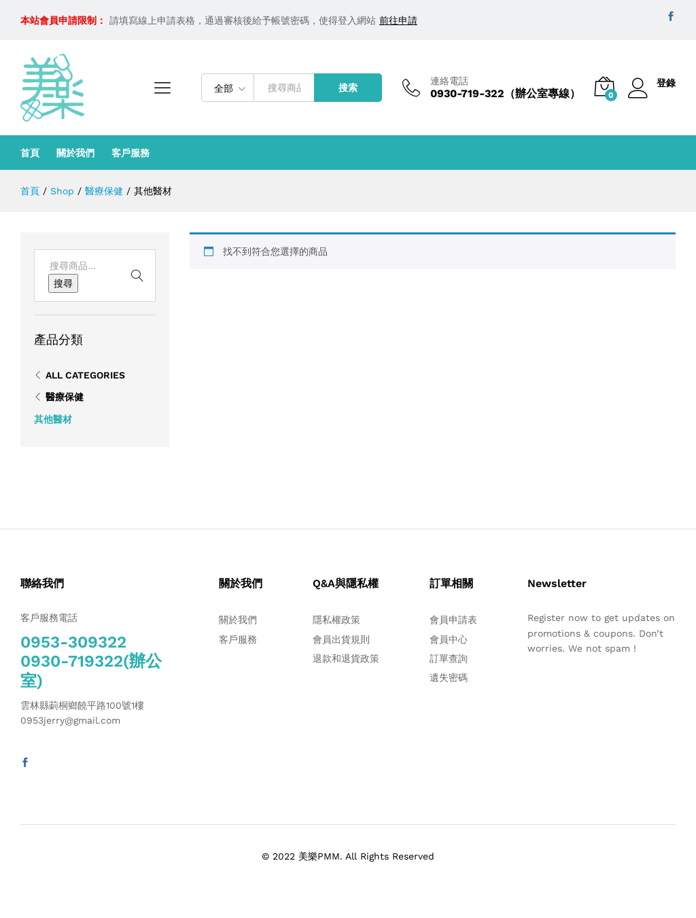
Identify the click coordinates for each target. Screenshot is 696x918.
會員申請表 (453, 619)
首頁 (29, 153)
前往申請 (398, 20)
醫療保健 (65, 396)
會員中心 (449, 639)
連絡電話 (449, 80)
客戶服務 (130, 153)
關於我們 (75, 153)
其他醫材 (53, 419)
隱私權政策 (336, 619)
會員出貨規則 (341, 639)
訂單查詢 (449, 658)
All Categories (85, 375)
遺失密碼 (449, 677)
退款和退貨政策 (346, 658)
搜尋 (63, 283)
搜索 (348, 87)
